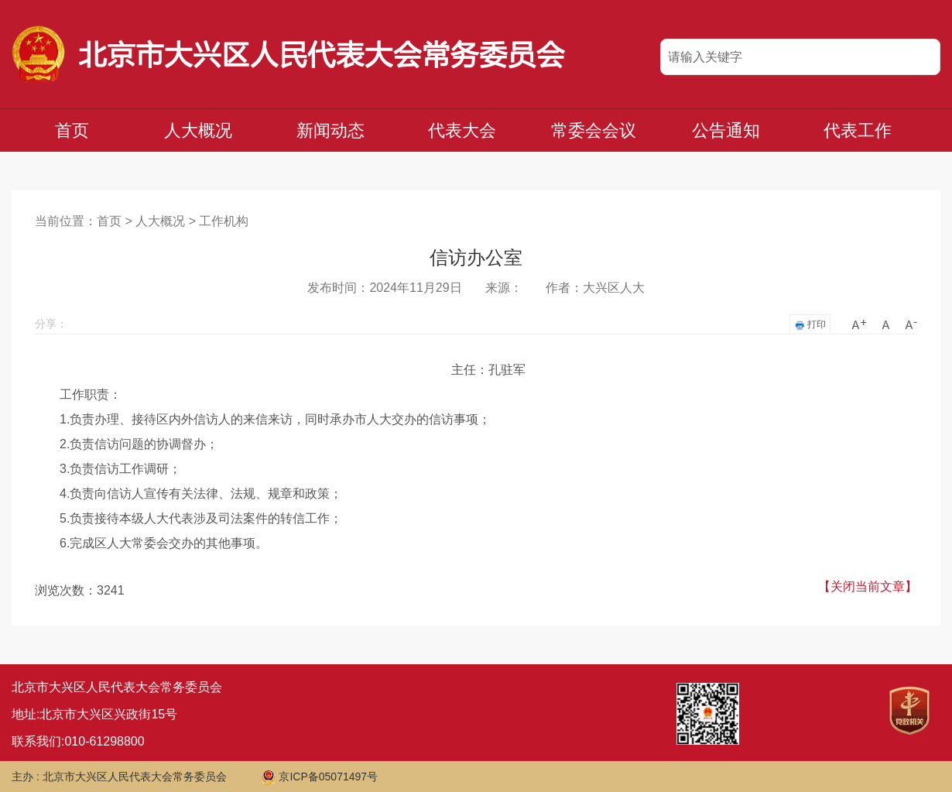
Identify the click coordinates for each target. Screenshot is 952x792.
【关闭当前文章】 (867, 586)
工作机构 (223, 221)
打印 (810, 325)
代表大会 (462, 130)
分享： (51, 323)
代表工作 (858, 130)
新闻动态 (330, 130)
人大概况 (198, 130)
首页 (72, 130)
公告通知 (726, 130)
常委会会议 (593, 130)
